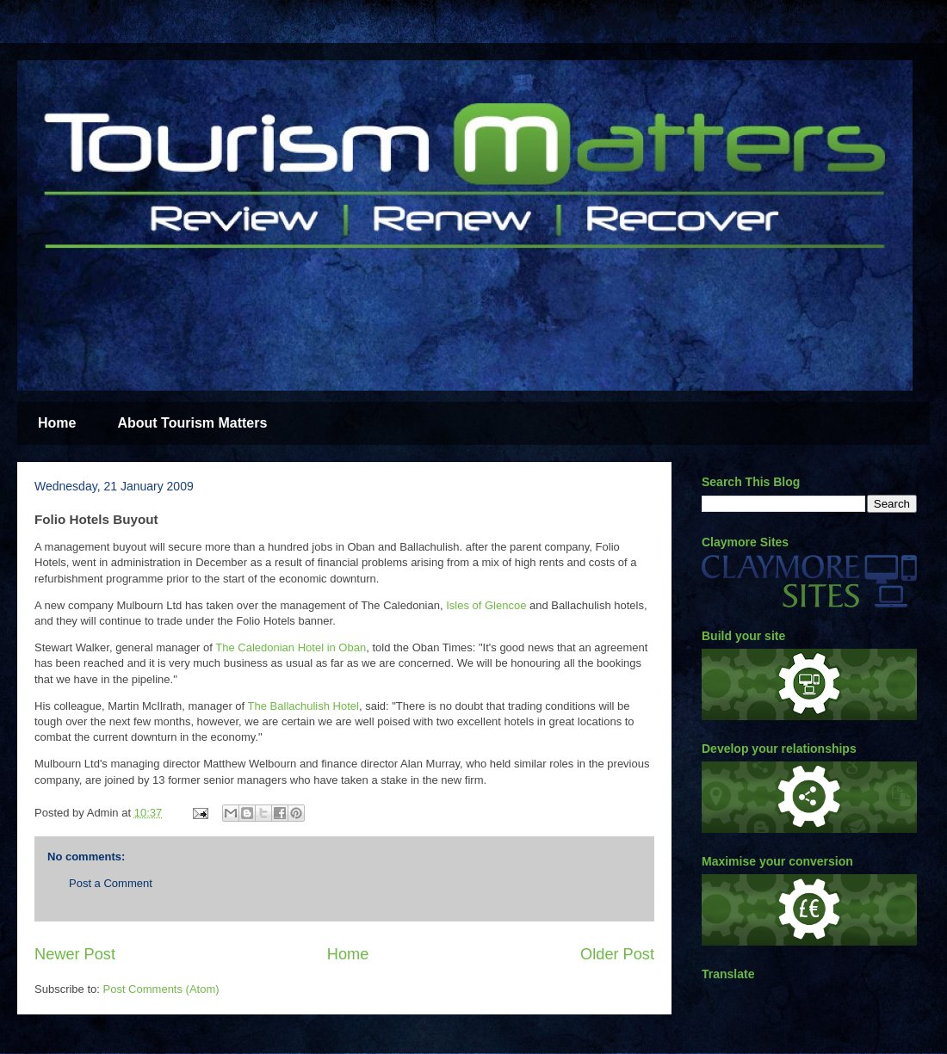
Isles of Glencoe (487, 605)
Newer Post (74, 954)
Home (57, 423)
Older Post (617, 954)
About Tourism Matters (192, 423)
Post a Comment (110, 883)
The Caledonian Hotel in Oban (290, 647)
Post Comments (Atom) (161, 989)
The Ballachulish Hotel (303, 706)
